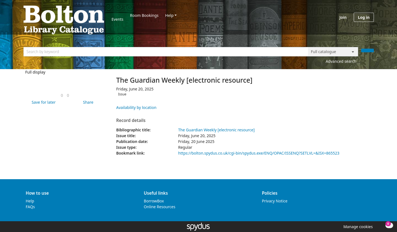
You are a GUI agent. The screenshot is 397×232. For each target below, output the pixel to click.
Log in (363, 17)
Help (169, 15)
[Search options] (333, 51)
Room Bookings (144, 15)
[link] (62, 95)
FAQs (30, 206)
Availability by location (136, 107)
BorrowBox (154, 201)
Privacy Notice (275, 201)
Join (343, 17)
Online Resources (159, 206)
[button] (43, 102)
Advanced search (341, 61)
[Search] (367, 50)
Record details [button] (131, 120)
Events (117, 19)
